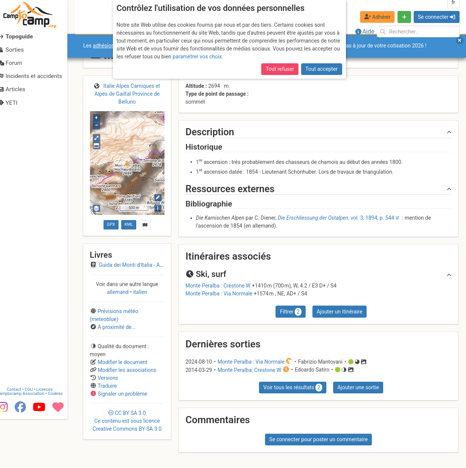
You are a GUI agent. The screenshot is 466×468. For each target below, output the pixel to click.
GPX (111, 224)
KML (129, 224)
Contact (22, 438)
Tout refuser (280, 69)
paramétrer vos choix (197, 57)
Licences (52, 438)
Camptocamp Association (28, 442)
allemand (118, 292)
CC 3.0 (127, 421)
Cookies (63, 442)
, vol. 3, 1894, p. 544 (336, 218)
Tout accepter (321, 69)
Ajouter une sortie (358, 387)
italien (139, 292)
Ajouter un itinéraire (339, 312)
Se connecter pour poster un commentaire (318, 439)
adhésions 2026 (111, 46)
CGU (37, 438)
